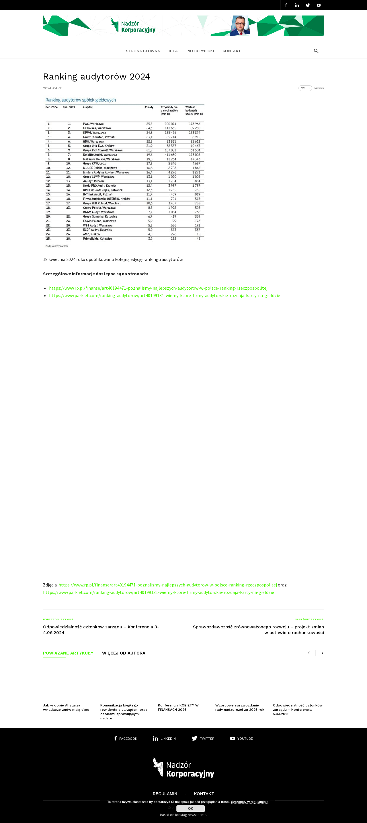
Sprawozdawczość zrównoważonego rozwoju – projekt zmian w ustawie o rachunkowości (258, 629)
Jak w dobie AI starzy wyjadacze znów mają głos (66, 707)
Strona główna (143, 51)
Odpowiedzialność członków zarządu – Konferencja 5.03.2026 (298, 709)
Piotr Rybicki (200, 51)
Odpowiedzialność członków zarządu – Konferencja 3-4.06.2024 (101, 629)
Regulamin (165, 793)
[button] (314, 50)
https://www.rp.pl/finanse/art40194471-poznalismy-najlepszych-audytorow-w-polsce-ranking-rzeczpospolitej (158, 288)
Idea (173, 51)
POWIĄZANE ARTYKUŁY (68, 653)
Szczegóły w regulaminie (249, 801)
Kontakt (231, 51)
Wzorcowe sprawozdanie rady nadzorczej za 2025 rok (239, 707)
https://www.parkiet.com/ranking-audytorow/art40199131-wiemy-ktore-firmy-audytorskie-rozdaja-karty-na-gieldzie (164, 295)
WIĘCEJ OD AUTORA (123, 653)
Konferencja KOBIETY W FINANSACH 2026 (178, 707)
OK (190, 809)
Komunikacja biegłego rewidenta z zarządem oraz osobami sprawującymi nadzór (123, 711)
